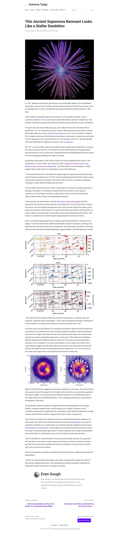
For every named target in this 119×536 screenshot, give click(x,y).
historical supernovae (60, 134)
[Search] (92, 10)
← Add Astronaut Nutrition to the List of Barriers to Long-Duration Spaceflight (39, 508)
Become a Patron (84, 523)
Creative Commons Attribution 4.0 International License (66, 532)
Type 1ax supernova (66, 142)
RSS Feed (62, 10)
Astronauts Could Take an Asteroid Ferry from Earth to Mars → (79, 508)
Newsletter (45, 10)
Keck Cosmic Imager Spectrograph (69, 202)
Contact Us (54, 528)
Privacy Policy (63, 528)
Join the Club (54, 10)
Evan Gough (30, 31)
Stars (56, 31)
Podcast (38, 10)
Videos (32, 10)
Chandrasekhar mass (78, 423)
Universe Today (37, 5)
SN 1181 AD (42, 120)
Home (27, 10)
